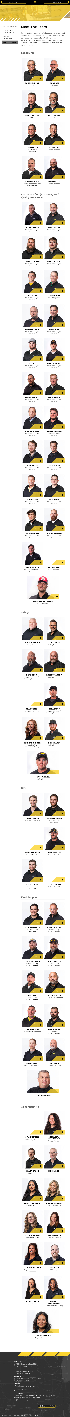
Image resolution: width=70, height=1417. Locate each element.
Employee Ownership (8, 38)
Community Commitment (8, 32)
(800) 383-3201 (21, 1390)
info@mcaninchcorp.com (25, 1386)
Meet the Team (9, 42)
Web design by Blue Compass (29, 1415)
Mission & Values (10, 27)
